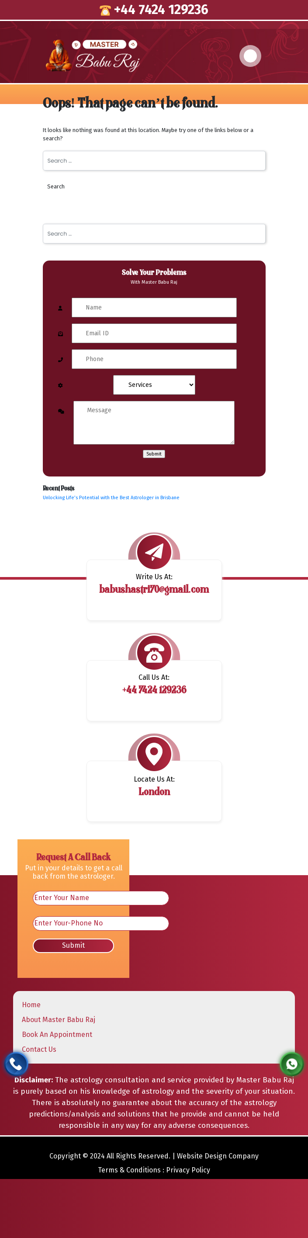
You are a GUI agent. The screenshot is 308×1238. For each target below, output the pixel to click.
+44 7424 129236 (154, 9)
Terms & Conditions (129, 1170)
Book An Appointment (57, 1034)
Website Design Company (218, 1156)
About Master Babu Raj (58, 1019)
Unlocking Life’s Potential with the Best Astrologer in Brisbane (111, 498)
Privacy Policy (188, 1170)
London (154, 792)
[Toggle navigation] (250, 56)
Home (31, 1005)
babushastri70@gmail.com (154, 590)
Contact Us (39, 1049)
